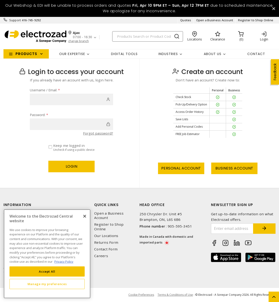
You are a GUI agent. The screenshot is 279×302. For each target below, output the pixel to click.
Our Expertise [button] (72, 54)
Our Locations (106, 236)
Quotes (185, 20)
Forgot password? (98, 133)
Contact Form (106, 249)
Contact (256, 54)
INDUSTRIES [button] (168, 54)
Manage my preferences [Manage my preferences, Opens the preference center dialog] (47, 284)
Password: (39, 115)
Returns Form (106, 242)
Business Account (234, 168)
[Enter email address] (232, 229)
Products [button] (26, 54)
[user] (71, 99)
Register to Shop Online (255, 20)
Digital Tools (124, 54)
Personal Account (181, 168)
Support (15, 20)
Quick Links (106, 205)
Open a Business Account (214, 20)
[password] (71, 124)
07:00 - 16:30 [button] (82, 37)
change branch (78, 41)
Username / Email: (45, 90)
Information (17, 205)
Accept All (47, 271)
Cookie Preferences (141, 295)
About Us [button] (212, 54)
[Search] (147, 36)
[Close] (85, 216)
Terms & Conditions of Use (175, 295)
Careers (101, 256)
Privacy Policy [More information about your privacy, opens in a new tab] (63, 261)
